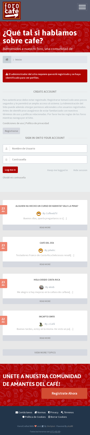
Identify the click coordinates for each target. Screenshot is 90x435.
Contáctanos (24, 412)
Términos (67, 412)
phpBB (70, 426)
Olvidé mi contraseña (14, 177)
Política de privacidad (37, 123)
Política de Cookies (34, 416)
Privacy (53, 412)
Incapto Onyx (47, 316)
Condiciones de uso (13, 123)
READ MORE (45, 227)
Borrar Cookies (57, 416)
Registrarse (11, 131)
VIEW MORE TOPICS (45, 352)
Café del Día (47, 243)
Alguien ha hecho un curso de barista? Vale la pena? (47, 206)
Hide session (78, 170)
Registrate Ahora (64, 393)
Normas (40, 412)
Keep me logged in (55, 170)
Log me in (10, 169)
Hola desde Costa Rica (47, 280)
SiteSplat (51, 426)
